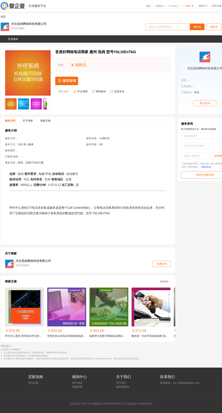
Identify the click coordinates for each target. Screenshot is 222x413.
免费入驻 (189, 6)
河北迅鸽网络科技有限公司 (29, 23)
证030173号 (79, 403)
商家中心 (203, 6)
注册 (219, 6)
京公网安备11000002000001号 (106, 403)
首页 (148, 6)
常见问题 (33, 382)
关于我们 (121, 382)
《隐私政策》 (206, 167)
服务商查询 (122, 386)
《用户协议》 (193, 167)
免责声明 (77, 386)
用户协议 (77, 382)
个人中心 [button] (175, 6)
